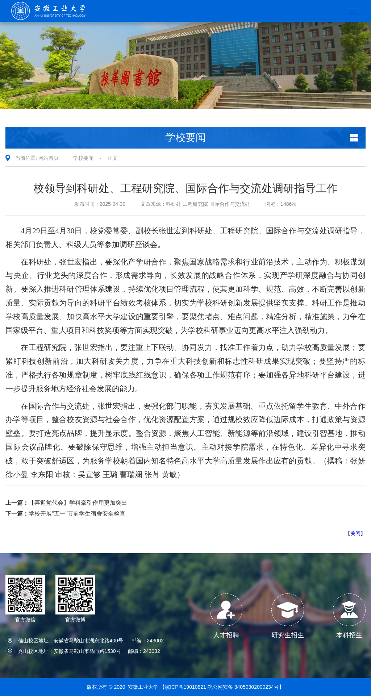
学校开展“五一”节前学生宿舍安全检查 (65, 513)
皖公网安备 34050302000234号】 (246, 687)
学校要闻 (83, 158)
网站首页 (48, 158)
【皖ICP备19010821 (184, 687)
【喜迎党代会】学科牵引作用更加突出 (66, 503)
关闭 (355, 533)
